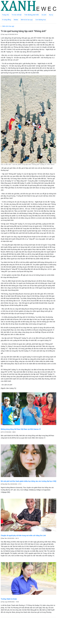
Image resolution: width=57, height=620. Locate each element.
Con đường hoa (40, 20)
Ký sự (51, 15)
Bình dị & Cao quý (27, 20)
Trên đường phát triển (31, 15)
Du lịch (44, 15)
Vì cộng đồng (6, 20)
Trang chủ (5, 15)
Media (16, 20)
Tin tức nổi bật (16, 15)
